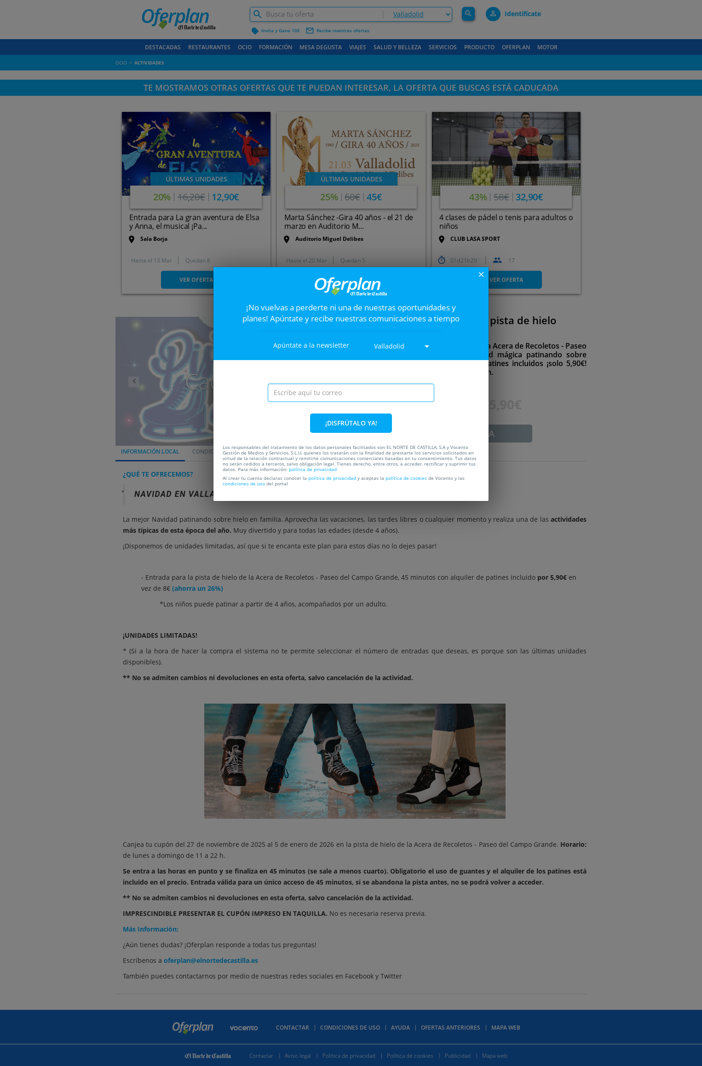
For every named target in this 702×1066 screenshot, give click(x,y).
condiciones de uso (244, 483)
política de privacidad (313, 469)
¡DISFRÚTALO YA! (351, 423)
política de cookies (406, 478)
